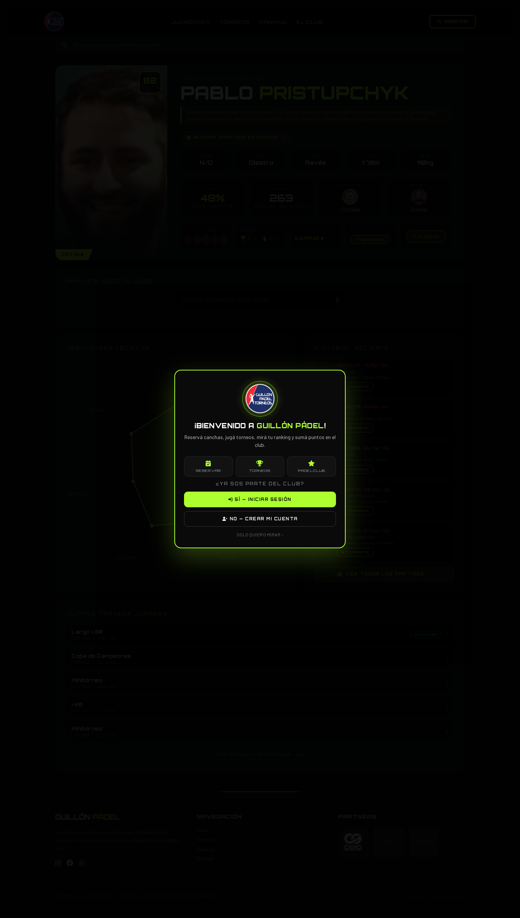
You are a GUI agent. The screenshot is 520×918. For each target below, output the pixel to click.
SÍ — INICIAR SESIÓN (260, 499)
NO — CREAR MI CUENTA (260, 518)
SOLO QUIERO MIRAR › (260, 534)
